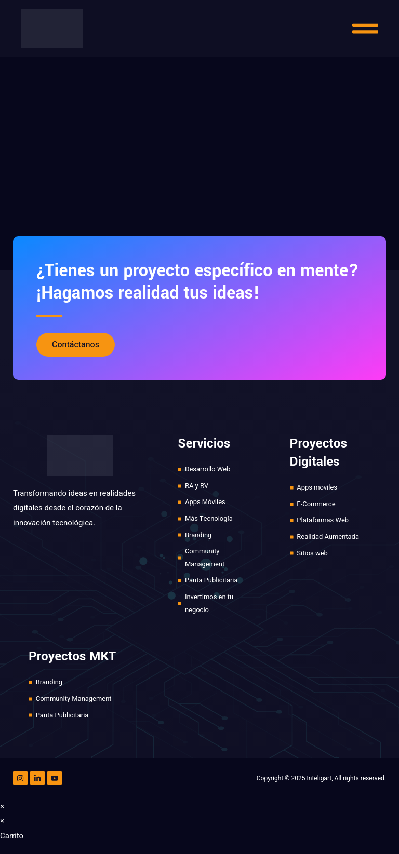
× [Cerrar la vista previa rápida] (2, 806)
